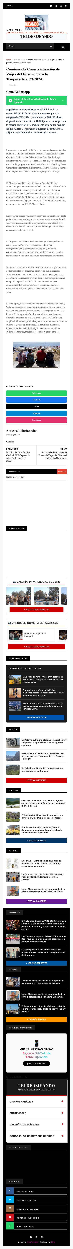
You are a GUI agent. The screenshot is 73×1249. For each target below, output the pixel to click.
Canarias (16, 59)
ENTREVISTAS (18, 1113)
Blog (53, 1242)
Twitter (37, 406)
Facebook (36, 400)
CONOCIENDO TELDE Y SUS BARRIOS (32, 1136)
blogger (62, 471)
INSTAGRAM (23, 1209)
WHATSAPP (22, 1227)
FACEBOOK (22, 1192)
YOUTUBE (21, 1218)
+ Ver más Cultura (36, 901)
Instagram (36, 420)
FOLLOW (32, 1200)
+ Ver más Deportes (36, 963)
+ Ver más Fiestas (36, 1019)
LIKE (31, 1192)
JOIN (31, 1227)
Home (8, 59)
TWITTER (21, 1200)
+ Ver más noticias (36, 780)
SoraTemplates (32, 1242)
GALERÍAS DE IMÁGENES (25, 1124)
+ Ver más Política (36, 841)
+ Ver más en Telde (37, 717)
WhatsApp (36, 393)
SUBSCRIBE (33, 1218)
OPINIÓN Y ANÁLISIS (22, 1101)
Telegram (36, 413)
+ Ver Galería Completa (36, 610)
